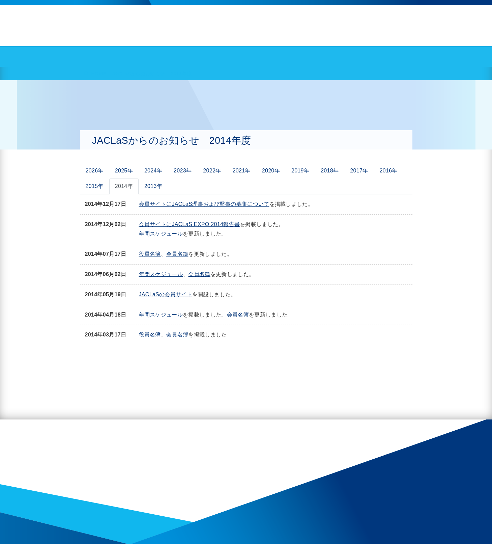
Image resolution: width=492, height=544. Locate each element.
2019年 (300, 170)
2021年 (242, 170)
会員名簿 (177, 254)
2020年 (271, 170)
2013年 (153, 186)
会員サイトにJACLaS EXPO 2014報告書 (189, 224)
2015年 (95, 186)
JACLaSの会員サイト (166, 294)
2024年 (153, 170)
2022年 (212, 170)
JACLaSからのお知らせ (138, 73)
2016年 (389, 170)
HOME (98, 73)
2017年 (359, 170)
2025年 (124, 170)
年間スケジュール (161, 234)
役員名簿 (150, 254)
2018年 (330, 170)
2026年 (95, 170)
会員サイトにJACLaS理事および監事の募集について (204, 204)
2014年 (124, 186)
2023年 (183, 170)
